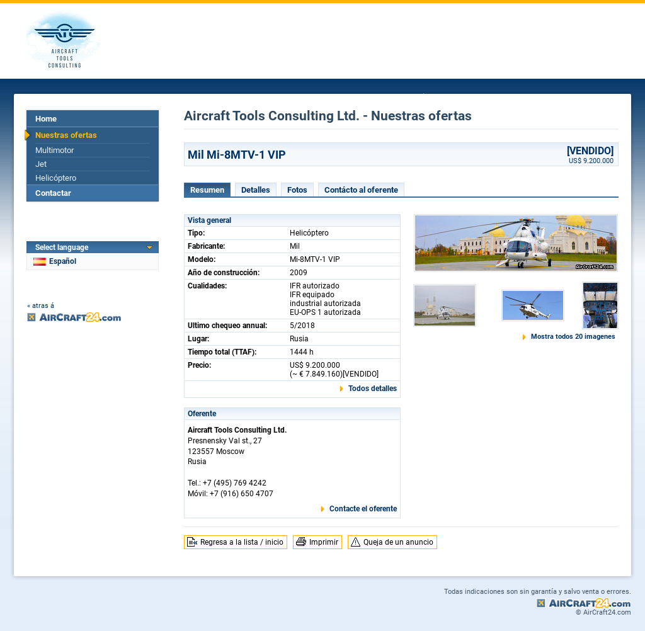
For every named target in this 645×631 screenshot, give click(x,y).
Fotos (297, 190)
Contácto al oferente (361, 190)
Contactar (53, 193)
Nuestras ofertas (66, 135)
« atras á (40, 306)
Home (46, 118)
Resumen (207, 190)
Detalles (255, 190)
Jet (41, 164)
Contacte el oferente (363, 508)
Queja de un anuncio (398, 542)
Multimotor (54, 150)
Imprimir (323, 542)
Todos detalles (372, 388)
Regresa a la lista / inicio (241, 542)
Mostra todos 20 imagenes (573, 337)
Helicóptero (55, 178)
